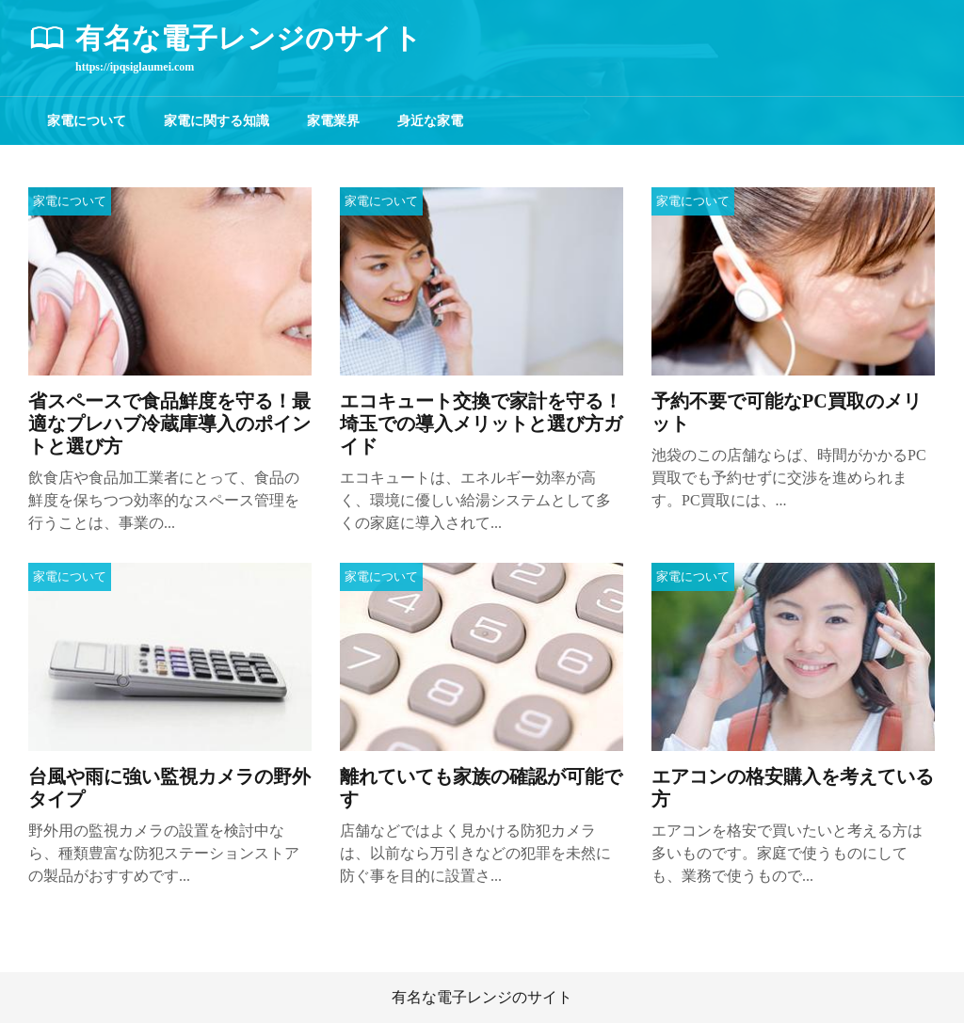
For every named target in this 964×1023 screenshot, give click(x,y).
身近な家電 (430, 121)
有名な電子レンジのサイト (482, 997)
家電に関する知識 (216, 121)
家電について (86, 121)
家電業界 (333, 121)
